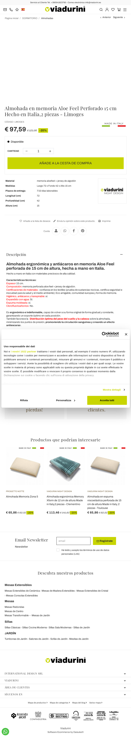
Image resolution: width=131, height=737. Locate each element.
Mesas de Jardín (41, 615)
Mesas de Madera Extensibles (58, 590)
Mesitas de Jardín (78, 639)
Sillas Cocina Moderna (34, 627)
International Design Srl (65, 673)
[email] (73, 541)
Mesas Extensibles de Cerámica (22, 590)
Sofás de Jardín (58, 639)
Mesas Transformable (17, 615)
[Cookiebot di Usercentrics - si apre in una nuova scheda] (104, 334)
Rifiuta (24, 400)
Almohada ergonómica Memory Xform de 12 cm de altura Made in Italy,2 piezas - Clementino (65, 500)
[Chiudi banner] (126, 334)
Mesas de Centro (14, 611)
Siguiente (118, 17)
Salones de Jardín (38, 639)
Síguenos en (65, 694)
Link (76, 554)
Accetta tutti (107, 400)
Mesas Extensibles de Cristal (92, 590)
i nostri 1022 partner (23, 351)
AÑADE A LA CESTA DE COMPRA (65, 163)
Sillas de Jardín (81, 627)
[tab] (66, 254)
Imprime (104, 221)
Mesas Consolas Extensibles (22, 595)
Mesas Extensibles (18, 585)
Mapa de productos (37, 703)
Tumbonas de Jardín (16, 639)
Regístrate (104, 540)
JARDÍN (10, 633)
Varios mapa (95, 703)
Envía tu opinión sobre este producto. (73, 221)
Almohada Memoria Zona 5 (22, 496)
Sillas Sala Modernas (60, 627)
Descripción (16, 254)
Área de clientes (65, 687)
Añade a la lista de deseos (34, 221)
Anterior (106, 17)
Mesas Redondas (14, 607)
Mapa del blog (79, 703)
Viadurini (65, 680)
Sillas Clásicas (12, 627)
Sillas (8, 621)
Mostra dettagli (112, 389)
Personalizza (65, 400)
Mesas (9, 601)
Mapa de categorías (59, 703)
